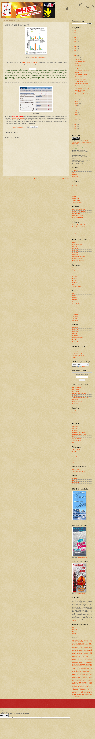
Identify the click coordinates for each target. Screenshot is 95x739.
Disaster (81, 650)
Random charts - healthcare (81, 83)
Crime (90, 647)
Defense (86, 649)
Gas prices (80, 659)
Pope (73, 679)
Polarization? (80, 521)
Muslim (81, 673)
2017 (75, 46)
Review (78, 683)
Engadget (74, 297)
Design (90, 649)
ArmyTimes (75, 327)
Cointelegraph (75, 248)
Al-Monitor (74, 183)
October (77, 99)
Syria (87, 688)
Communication (81, 646)
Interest (74, 667)
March (76, 114)
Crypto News (75, 250)
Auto (73, 643)
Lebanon (80, 670)
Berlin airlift (77, 643)
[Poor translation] (6, 715)
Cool (82, 647)
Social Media (74, 686)
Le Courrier (75, 276)
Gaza (85, 659)
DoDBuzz (74, 333)
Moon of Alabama (76, 190)
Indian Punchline (76, 188)
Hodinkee (74, 454)
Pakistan (79, 676)
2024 (75, 30)
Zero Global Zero (81, 593)
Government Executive (77, 337)
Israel (89, 667)
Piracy (86, 677)
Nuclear (90, 673)
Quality (75, 682)
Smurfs (90, 685)
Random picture (78, 72)
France (80, 658)
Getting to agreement (82, 557)
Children (90, 644)
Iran (81, 667)
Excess (86, 655)
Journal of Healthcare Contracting (80, 397)
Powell (84, 679)
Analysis (79, 641)
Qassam (90, 680)
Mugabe (74, 673)
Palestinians (85, 676)
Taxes (90, 688)
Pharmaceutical (76, 677)
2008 (75, 131)
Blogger (55, 705)
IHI (73, 627)
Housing (90, 664)
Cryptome (74, 430)
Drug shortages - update (80, 79)
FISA (79, 656)
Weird (91, 694)
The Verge (74, 318)
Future (88, 658)
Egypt (91, 652)
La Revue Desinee (76, 274)
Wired (73, 442)
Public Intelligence (76, 229)
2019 (75, 41)
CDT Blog (74, 428)
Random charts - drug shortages (82, 93)
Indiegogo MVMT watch (80, 68)
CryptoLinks (75, 254)
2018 (75, 44)
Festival (90, 655)
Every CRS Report (76, 185)
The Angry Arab (76, 200)
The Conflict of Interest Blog (78, 471)
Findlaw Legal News (77, 413)
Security (83, 685)
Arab (85, 641)
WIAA (73, 462)
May (76, 110)
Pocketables (75, 310)
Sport (86, 686)
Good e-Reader (76, 303)
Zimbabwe (78, 696)
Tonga (85, 689)
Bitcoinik (74, 242)
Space (79, 686)
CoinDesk (74, 246)
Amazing (74, 641)
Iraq (83, 667)
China (73, 646)
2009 (75, 128)
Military (90, 671)
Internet (77, 667)
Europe (81, 655)
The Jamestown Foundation (78, 235)
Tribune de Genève (76, 286)
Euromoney (75, 351)
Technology (75, 689)
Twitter (87, 691)
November (77, 59)
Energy (90, 653)
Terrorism (81, 689)
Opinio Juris (75, 417)
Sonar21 (74, 196)
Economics (79, 652)
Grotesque (81, 662)
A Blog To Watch (76, 449)
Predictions (89, 679)
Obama (74, 674)
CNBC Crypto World (77, 244)
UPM (91, 692)
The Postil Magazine (77, 202)
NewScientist (75, 399)
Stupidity (89, 686)
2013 (75, 55)
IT (91, 667)
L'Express (74, 270)
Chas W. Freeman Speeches (79, 211)
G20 (91, 658)
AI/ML (91, 640)
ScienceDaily (75, 403)
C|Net (73, 293)
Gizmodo (74, 301)
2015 (75, 50)
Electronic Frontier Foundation (79, 432)
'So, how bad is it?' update (81, 81)
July (76, 105)
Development (75, 650)
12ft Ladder (75, 170)
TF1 (73, 484)
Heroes (73, 664)
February (77, 117)
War (83, 694)
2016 (75, 48)
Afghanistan (75, 640)
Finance (74, 656)
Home (36, 179)
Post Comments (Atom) (14, 182)
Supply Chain (75, 688)
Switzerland (82, 688)
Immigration (79, 665)
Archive (74, 172)
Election (74, 653)
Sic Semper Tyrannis (77, 194)
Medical (86, 671)
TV (84, 691)
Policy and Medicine (77, 401)
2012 (75, 122)
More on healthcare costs (81, 74)
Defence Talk (75, 329)
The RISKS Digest (76, 440)
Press (78, 680)
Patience (77, 63)
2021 (75, 37)
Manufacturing (89, 670)
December (77, 57)
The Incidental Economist (78, 355)
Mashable (74, 306)
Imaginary (74, 665)
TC (73, 312)
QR (73, 682)
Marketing (78, 671)
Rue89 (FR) (75, 284)
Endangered (85, 653)
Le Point (74, 280)
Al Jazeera (74, 478)
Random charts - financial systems (83, 96)
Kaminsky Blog (75, 456)
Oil (78, 674)
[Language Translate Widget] (80, 364)
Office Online (75, 633)
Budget (80, 644)
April (76, 112)
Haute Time (75, 451)
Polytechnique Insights (77, 192)
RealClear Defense (76, 341)
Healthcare (89, 662)
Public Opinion (84, 680)
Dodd (88, 650)
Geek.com (74, 299)
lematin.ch (74, 282)
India (91, 665)
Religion (74, 683)
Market (74, 671)
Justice (78, 668)
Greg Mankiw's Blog (77, 353)
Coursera (74, 629)
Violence (79, 694)
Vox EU (74, 357)
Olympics (88, 674)
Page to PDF (75, 176)
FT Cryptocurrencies (77, 258)
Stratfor (74, 231)
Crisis (74, 649)
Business (86, 644)
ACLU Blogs (75, 426)
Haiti (85, 662)
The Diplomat (75, 233)
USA (74, 694)
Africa (81, 640)
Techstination (75, 314)
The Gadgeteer (75, 316)
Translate (82, 366)
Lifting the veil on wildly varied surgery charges (37, 57)
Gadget (74, 659)
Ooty (91, 674)
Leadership (74, 670)
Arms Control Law (76, 410)
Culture (78, 649)
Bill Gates (82, 643)
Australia (90, 641)
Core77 (74, 295)
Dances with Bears (76, 213)
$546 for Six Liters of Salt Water (30, 62)
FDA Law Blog (75, 389)
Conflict (90, 646)
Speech (82, 686)
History (77, 664)
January (77, 119)
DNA (85, 650)
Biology (86, 643)
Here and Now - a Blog (77, 215)
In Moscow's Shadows (77, 217)
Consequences (75, 647)
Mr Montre (74, 458)
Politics (90, 677)
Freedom (84, 658)
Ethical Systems (76, 469)
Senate (87, 685)
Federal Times (75, 335)
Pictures (82, 677)
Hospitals (82, 664)
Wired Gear (75, 320)
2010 (75, 126)
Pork (77, 679)
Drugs (90, 650)
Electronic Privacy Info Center (79, 434)
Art (87, 641)
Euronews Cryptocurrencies (78, 256)
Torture (88, 689)
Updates (88, 692)
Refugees (90, 682)
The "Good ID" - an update (81, 76)
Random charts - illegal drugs (82, 70)
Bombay (74, 644)
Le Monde (74, 278)
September (78, 101)
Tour (91, 689)
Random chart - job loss (80, 61)
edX (73, 631)
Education (86, 652)
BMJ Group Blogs (76, 387)
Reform (86, 682)
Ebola (73, 652)
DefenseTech (75, 331)
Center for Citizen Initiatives (78, 209)
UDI (78, 692)
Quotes (79, 682)
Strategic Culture (76, 198)
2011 (75, 124)
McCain (82, 671)
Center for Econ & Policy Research (80, 224)
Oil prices (82, 674)
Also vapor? (77, 65)
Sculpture (78, 685)
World (74, 696)
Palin (91, 676)
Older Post (65, 179)
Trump (81, 691)
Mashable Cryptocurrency (78, 260)
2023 (75, 32)
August (77, 103)
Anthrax (82, 641)
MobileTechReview (76, 308)
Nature (86, 673)
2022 (75, 35)
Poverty (80, 679)
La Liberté (74, 272)
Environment (75, 655)
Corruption (86, 647)
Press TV (74, 480)
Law (91, 668)
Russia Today (75, 482)
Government (75, 662)
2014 (75, 53)
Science (74, 685)
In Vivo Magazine (76, 395)
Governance (90, 661)
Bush (83, 644)
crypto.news (75, 252)
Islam (86, 667)
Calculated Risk (76, 349)
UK (79, 692)
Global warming (82, 661)
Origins (73, 676)
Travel (73, 691)
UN (85, 692)
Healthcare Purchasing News (79, 393)
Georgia (74, 661)
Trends (77, 691)
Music (78, 673)
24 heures (74, 267)
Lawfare (74, 436)
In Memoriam (86, 665)
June (76, 108)
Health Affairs (75, 391)
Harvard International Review (79, 226)
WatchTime (75, 460)
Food (83, 656)
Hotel (87, 664)
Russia (90, 683)
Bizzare (90, 643)
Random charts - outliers (80, 85)
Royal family (85, 683)
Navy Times (75, 339)
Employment (80, 653)
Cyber (82, 649)
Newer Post (6, 179)
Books (77, 644)
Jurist (73, 415)
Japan (73, 668)
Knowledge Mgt (85, 668)
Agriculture (86, 640)
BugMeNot (74, 174)
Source (74, 620)
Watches (87, 694)
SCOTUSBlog (75, 419)
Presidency (74, 680)
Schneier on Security (77, 438)
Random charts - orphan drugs (82, 88)
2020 (75, 39)
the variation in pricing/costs (17, 118)
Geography (90, 659)
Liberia (84, 670)
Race (83, 682)
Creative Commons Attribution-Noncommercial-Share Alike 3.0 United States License (82, 142)
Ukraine (82, 692)
